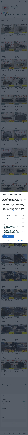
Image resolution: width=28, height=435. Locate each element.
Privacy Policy (20, 240)
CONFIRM (8, 236)
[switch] (23, 218)
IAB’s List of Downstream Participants (16, 210)
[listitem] (14, 215)
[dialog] (14, 217)
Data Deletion (7, 240)
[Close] (25, 194)
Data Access (14, 240)
